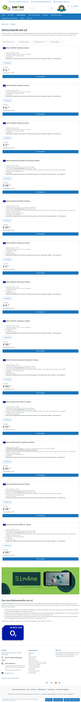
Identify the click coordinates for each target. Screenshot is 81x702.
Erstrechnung (32, 672)
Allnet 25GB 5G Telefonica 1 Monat (18, 243)
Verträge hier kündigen (35, 665)
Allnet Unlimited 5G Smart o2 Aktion (18, 402)
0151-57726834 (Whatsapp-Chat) (12, 659)
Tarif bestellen (40, 76)
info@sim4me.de (8, 673)
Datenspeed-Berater (34, 671)
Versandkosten (36, 694)
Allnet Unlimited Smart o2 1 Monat (18, 484)
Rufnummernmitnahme (19, 689)
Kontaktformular (15, 678)
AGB (30, 655)
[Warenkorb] (74, 6)
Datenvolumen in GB (9, 42)
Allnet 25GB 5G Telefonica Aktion (17, 48)
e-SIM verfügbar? (56, 42)
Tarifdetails (7, 63)
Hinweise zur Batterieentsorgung (37, 663)
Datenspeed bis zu (40, 42)
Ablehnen (49, 699)
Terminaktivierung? (25, 42)
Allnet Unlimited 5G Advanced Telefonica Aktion (23, 160)
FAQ (28, 689)
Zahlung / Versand (33, 661)
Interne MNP (32, 669)
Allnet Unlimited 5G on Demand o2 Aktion (20, 442)
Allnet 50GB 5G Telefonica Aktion (17, 85)
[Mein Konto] (68, 6)
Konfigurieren (58, 699)
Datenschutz (32, 659)
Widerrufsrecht (33, 657)
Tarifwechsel (51, 689)
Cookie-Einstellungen (34, 667)
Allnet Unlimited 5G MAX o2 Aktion (18, 201)
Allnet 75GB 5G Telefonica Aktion (17, 123)
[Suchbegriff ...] (39, 8)
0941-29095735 (8, 663)
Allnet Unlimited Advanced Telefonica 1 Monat (22, 360)
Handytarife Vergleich (62, 689)
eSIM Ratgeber (42, 689)
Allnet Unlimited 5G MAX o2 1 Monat (18, 524)
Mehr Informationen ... (11, 700)
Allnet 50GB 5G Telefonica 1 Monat (18, 282)
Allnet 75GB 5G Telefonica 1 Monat (18, 321)
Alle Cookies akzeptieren (72, 699)
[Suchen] (52, 8)
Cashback (33, 689)
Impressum (31, 653)
